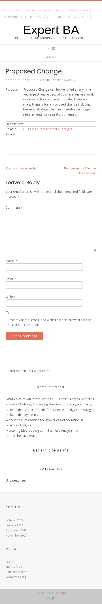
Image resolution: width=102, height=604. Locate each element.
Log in (9, 562)
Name (11, 261)
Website (11, 297)
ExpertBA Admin (63, 80)
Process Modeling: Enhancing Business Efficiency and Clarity (49, 404)
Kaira (63, 592)
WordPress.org (16, 577)
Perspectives (33, 16)
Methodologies (58, 16)
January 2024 (14, 525)
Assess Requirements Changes (50, 129)
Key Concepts (11, 10)
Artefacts (81, 16)
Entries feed (14, 567)
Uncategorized (16, 480)
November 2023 (16, 535)
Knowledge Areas (38, 10)
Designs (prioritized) (20, 168)
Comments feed (16, 572)
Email (11, 279)
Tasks (60, 10)
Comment (14, 207)
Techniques (10, 16)
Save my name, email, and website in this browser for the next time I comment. (49, 322)
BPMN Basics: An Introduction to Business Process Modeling (50, 399)
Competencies (78, 10)
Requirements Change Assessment (80, 170)
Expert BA (51, 30)
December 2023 (16, 530)
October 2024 (14, 520)
